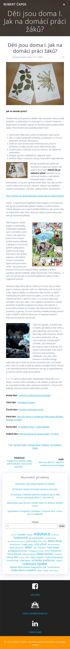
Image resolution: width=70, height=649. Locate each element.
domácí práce (20, 445)
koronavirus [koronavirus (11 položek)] (15, 544)
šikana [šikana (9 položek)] (39, 570)
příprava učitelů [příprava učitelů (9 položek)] (28, 554)
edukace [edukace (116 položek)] (42, 533)
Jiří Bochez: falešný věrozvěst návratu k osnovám (35, 489)
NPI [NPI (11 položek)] (35, 547)
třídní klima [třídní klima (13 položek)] (25, 560)
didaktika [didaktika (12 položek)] (22, 534)
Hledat (35, 522)
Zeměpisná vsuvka (26, 402)
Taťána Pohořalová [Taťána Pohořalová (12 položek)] (54, 557)
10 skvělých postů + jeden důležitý (33, 426)
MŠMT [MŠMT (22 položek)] (28, 547)
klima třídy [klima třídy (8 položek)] (42, 541)
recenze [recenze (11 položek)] (58, 554)
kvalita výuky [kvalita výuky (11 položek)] (27, 544)
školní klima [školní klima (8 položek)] (53, 570)
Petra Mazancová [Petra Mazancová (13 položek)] (53, 550)
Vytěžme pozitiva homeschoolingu (34, 395)
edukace (45, 445)
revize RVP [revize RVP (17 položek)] (12, 557)
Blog (30, 57)
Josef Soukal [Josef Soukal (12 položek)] (31, 541)
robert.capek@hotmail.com (35, 613)
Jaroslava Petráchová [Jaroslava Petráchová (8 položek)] (16, 541)
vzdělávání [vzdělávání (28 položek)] (29, 563)
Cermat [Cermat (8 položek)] (14, 535)
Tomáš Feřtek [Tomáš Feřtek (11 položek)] (12, 560)
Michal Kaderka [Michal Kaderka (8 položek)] (54, 544)
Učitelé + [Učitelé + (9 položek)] (59, 560)
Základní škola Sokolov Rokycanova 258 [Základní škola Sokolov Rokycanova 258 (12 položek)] (28, 567)
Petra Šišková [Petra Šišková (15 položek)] (14, 554)
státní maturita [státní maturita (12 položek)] (37, 557)
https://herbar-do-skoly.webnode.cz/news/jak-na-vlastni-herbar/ (35, 195)
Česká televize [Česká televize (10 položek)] (53, 567)
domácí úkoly (34, 445)
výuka (35, 448)
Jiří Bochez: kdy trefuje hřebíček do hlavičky (35, 484)
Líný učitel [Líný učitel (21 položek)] (40, 544)
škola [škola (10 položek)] (45, 570)
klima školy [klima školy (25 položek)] (55, 541)
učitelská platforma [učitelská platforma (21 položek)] (43, 560)
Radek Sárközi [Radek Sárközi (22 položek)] (45, 553)
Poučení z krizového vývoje (30, 409)
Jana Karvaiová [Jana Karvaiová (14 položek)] (36, 537)
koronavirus (55, 445)
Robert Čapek (20, 57)
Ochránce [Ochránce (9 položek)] (42, 548)
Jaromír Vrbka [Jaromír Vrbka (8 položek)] (50, 538)
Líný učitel (35, 594)
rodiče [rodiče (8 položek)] (21, 557)
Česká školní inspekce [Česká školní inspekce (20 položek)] (23, 570)
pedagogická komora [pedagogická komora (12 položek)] (18, 550)
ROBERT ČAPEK (15, 4)
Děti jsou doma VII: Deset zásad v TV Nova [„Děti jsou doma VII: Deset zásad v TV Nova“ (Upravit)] (39, 433)
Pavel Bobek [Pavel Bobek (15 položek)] (53, 547)
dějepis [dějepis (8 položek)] (30, 535)
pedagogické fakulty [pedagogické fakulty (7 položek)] (36, 551)
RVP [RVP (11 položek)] (27, 557)
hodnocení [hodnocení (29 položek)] (21, 537)
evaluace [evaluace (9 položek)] (55, 535)
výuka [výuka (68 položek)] (42, 563)
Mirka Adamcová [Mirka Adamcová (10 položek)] (16, 547)
